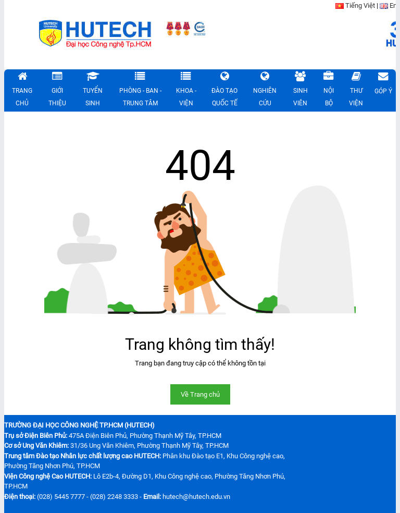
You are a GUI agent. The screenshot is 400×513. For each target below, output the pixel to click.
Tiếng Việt (360, 5)
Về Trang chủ (200, 394)
